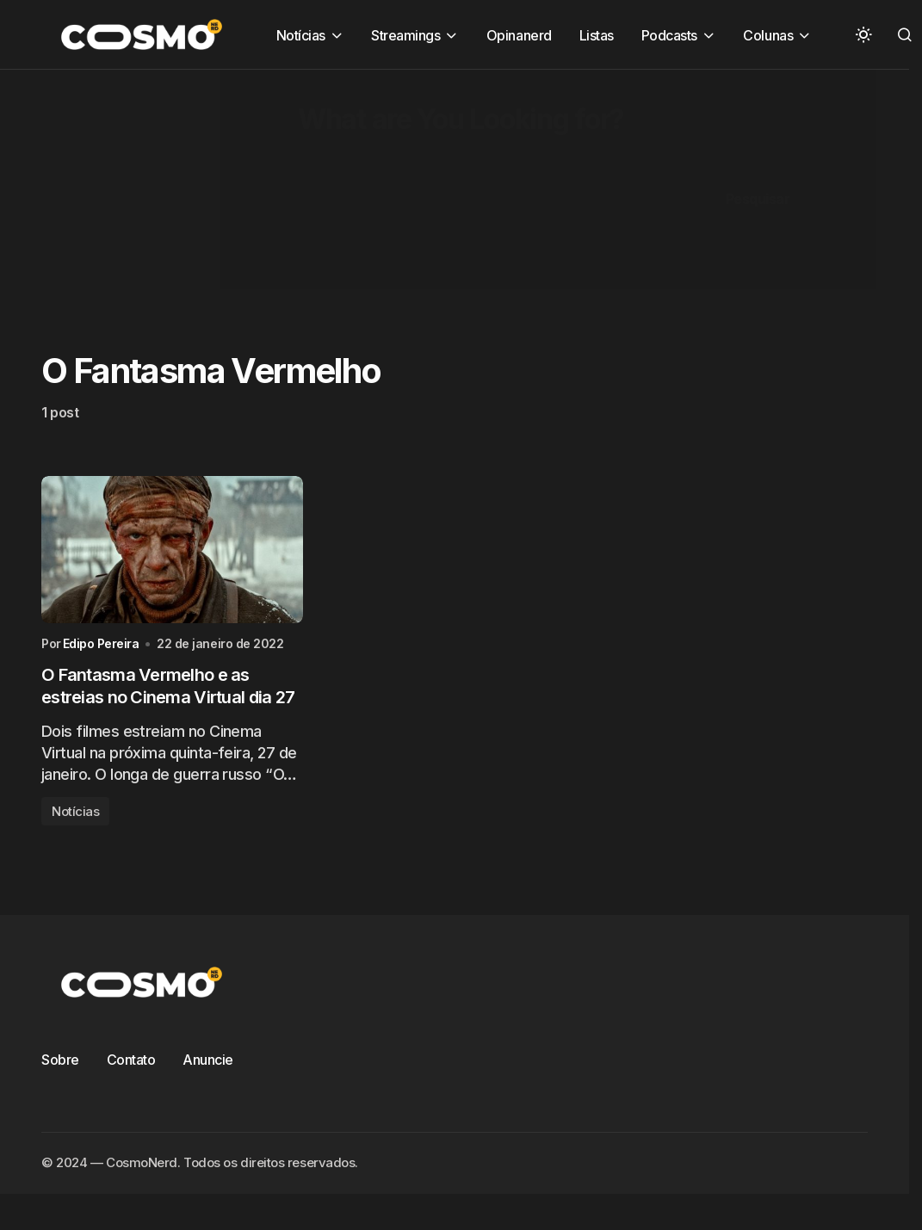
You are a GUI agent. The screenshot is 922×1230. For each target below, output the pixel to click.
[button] (863, 34)
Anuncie (208, 1059)
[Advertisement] (434, 190)
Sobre (60, 1059)
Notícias (75, 811)
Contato (131, 1059)
